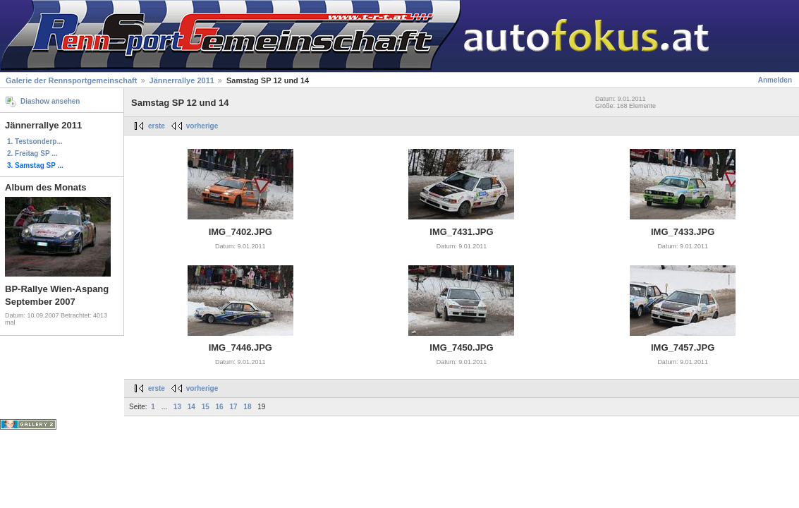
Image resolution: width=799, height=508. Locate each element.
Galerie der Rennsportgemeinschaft (71, 80)
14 (191, 407)
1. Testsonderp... (35, 141)
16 (220, 407)
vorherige (202, 126)
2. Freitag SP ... (32, 153)
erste (156, 126)
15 (205, 407)
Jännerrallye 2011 (182, 80)
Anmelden (775, 80)
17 (233, 407)
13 (177, 407)
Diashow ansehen (50, 101)
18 (247, 407)
